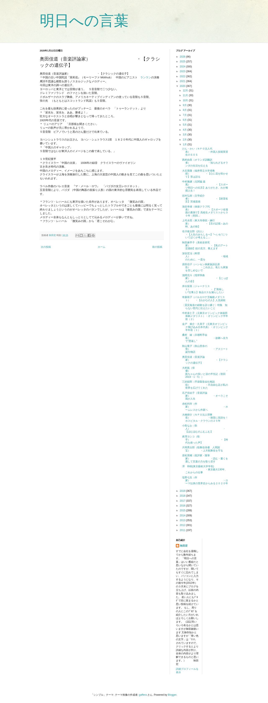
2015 (183, 510)
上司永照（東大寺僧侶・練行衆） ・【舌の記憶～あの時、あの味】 (205, 223)
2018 (183, 495)
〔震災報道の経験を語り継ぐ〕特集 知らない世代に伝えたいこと (204, 307)
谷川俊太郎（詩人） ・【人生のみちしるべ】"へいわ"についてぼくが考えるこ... (209, 234)
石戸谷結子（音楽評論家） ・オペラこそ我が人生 (205, 395)
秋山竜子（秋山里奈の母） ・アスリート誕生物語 (205, 349)
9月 (185, 105)
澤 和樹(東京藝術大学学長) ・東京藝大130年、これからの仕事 (204, 469)
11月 (186, 95)
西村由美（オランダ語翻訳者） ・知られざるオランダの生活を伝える (205, 162)
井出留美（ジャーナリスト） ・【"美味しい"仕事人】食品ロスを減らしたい (203, 289)
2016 (183, 505)
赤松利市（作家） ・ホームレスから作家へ (205, 406)
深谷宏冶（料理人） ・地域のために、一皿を (205, 256)
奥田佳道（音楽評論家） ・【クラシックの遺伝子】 (205, 360)
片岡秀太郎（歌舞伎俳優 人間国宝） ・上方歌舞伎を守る (202, 449)
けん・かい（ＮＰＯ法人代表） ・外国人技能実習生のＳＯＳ (205, 151)
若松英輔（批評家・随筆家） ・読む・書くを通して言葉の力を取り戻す (205, 458)
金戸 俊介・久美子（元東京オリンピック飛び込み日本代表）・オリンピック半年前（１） (205, 327)
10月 (186, 100)
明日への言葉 (84, 20)
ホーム (101, 246)
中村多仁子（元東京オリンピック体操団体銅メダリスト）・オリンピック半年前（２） (205, 316)
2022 (183, 76)
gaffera (143, 694)
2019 (183, 490)
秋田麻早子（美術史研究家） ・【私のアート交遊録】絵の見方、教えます (205, 245)
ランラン (145, 77)
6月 (185, 119)
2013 (183, 520)
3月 (185, 134)
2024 (183, 66)
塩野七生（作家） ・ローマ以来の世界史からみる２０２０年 (205, 480)
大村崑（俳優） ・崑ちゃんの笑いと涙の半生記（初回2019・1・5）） (205, 372)
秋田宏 (184, 545)
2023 (183, 71)
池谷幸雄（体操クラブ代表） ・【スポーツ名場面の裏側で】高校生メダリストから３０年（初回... (205, 211)
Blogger (172, 694)
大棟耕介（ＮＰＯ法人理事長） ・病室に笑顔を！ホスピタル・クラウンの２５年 (205, 417)
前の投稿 (157, 246)
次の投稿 (46, 246)
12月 (186, 90)
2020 (183, 86)
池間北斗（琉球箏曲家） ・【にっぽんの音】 (205, 278)
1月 (185, 144)
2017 (183, 500)
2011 (183, 530)
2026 (183, 56)
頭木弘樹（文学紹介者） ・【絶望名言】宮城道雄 (205, 198)
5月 (185, 124)
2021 (183, 81)
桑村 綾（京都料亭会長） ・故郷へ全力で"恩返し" (205, 337)
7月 (185, 115)
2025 (183, 61)
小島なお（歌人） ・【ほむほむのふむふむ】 (203, 428)
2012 (183, 525)
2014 (183, 515)
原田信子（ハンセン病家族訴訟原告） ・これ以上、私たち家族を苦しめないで (205, 267)
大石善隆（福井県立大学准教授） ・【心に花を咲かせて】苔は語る (205, 173)
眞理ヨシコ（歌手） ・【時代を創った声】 (205, 439)
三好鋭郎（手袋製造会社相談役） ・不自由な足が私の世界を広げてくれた (205, 384)
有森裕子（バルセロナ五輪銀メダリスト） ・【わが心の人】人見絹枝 (203, 299)
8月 (185, 110)
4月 (185, 129)
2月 (185, 139)
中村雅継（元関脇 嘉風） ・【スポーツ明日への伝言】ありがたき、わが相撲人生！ (205, 186)
